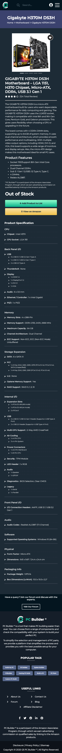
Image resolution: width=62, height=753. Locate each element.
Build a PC (40, 673)
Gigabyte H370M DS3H (43, 23)
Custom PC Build (11, 679)
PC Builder (23, 667)
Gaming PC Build (24, 673)
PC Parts (53, 673)
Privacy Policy (32, 745)
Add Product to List (31, 203)
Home (10, 23)
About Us (13, 696)
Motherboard (22, 23)
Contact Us (38, 696)
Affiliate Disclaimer (31, 707)
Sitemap (45, 745)
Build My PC (9, 667)
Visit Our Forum (31, 607)
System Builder (39, 667)
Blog (35, 702)
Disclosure (18, 745)
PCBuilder (8, 673)
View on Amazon (31, 211)
